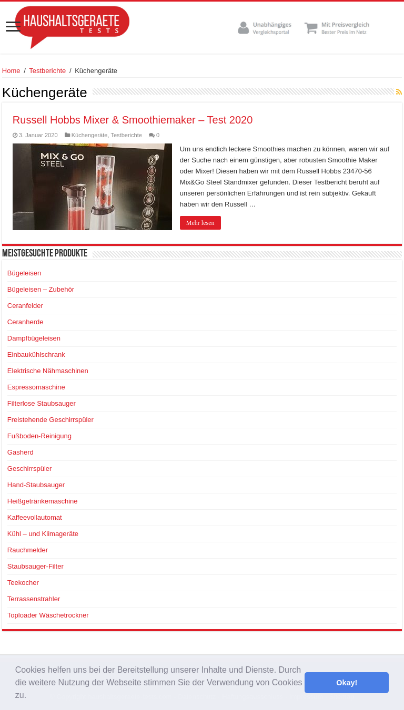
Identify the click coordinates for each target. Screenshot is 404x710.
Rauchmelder (27, 550)
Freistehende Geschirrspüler (50, 420)
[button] (30, 696)
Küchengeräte (90, 135)
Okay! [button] (346, 682)
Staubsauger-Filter (35, 566)
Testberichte (47, 71)
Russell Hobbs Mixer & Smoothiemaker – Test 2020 (133, 120)
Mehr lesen (200, 223)
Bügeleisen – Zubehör (40, 289)
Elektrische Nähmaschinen (47, 371)
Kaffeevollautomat (34, 517)
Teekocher (23, 582)
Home (11, 71)
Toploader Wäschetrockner (48, 615)
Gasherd (20, 452)
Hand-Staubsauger (36, 485)
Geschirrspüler (29, 468)
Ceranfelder (25, 306)
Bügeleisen (24, 273)
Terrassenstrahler (33, 599)
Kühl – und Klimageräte (42, 534)
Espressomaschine (36, 387)
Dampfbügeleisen (33, 338)
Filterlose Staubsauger (41, 403)
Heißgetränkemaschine (42, 501)
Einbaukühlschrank (36, 354)
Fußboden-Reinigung (39, 436)
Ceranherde (25, 322)
